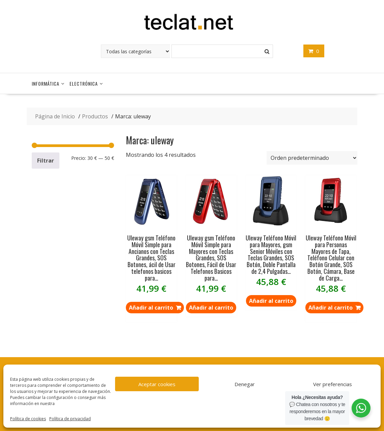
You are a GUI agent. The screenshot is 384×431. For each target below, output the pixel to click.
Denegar (245, 384)
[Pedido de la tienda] (312, 158)
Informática (45, 83)
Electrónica (84, 83)
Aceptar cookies (156, 384)
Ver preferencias (332, 384)
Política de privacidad (70, 419)
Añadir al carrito (211, 307)
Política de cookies (28, 419)
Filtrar (45, 160)
